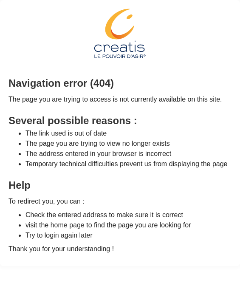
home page (68, 225)
